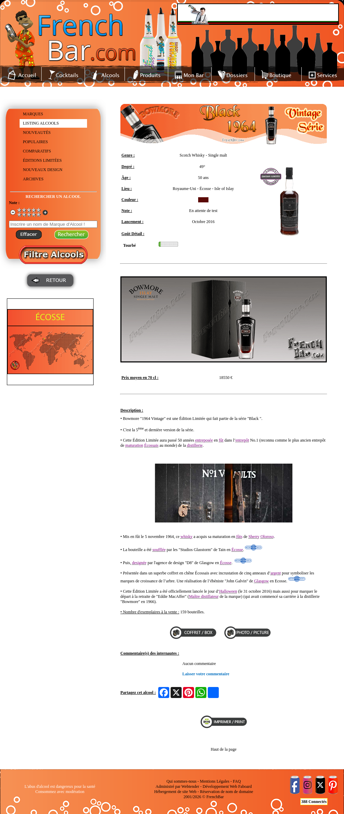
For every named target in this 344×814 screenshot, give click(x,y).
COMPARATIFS (37, 151)
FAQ (237, 781)
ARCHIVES (33, 179)
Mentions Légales (214, 781)
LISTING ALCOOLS (41, 123)
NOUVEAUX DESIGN (43, 169)
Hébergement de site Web (175, 791)
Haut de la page (224, 749)
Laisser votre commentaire (205, 674)
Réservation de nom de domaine (226, 791)
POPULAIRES (35, 141)
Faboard (244, 786)
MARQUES (33, 114)
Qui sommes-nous (181, 781)
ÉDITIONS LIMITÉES (42, 160)
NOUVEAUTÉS (37, 132)
